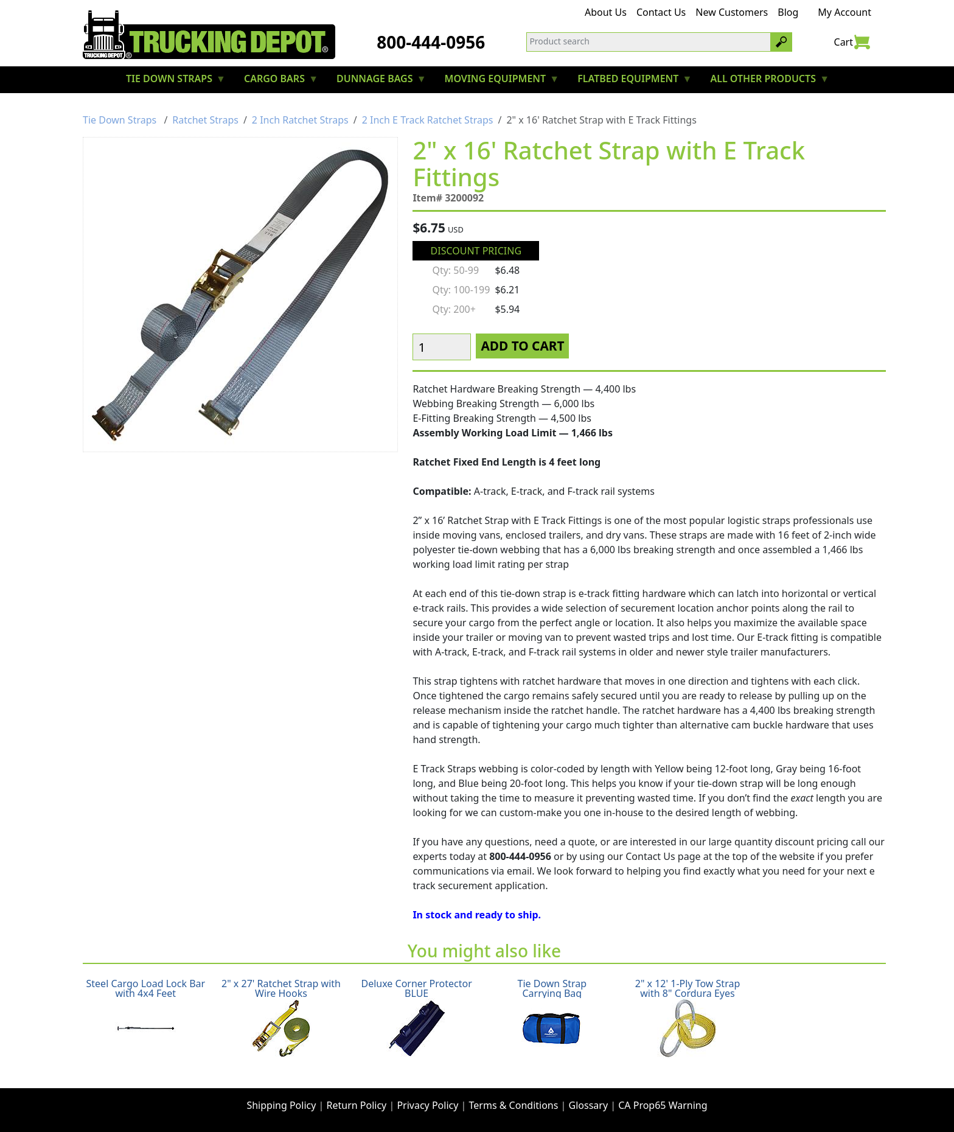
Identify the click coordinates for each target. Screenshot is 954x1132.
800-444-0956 (431, 42)
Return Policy (357, 1105)
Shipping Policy (281, 1105)
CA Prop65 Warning (662, 1105)
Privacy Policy (427, 1105)
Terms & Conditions (514, 1105)
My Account (844, 12)
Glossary (588, 1105)
